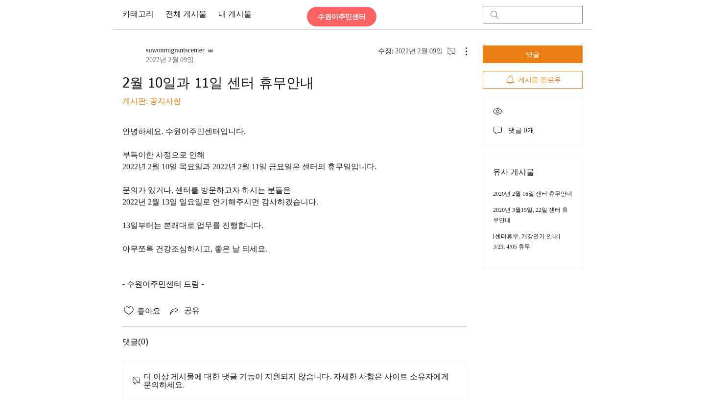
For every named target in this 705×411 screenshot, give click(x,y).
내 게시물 (235, 15)
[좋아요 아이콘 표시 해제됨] (128, 311)
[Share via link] (184, 311)
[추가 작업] (461, 51)
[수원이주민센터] (341, 16)
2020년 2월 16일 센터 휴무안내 (532, 193)
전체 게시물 (186, 15)
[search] (533, 14)
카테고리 (138, 15)
